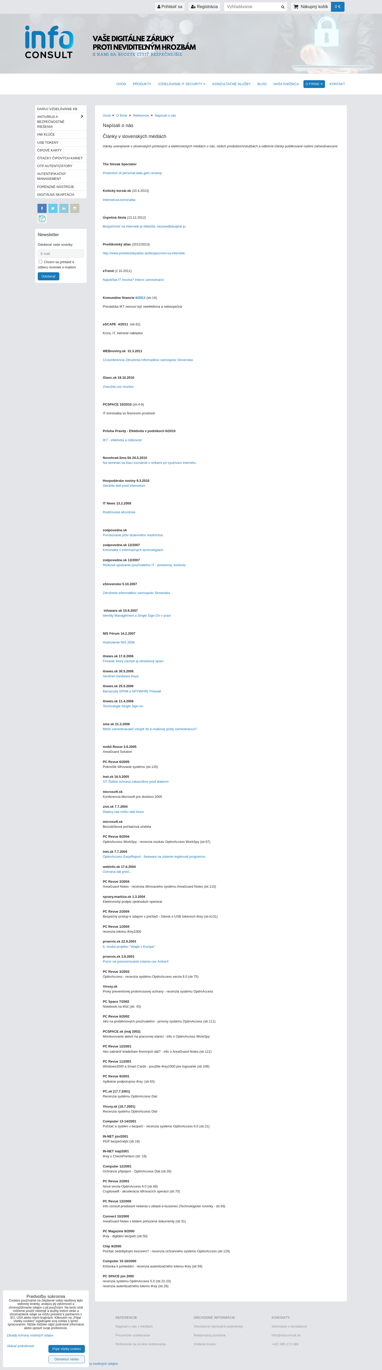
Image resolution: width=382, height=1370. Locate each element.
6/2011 (140, 298)
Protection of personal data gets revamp (132, 173)
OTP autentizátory (54, 166)
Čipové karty (49, 150)
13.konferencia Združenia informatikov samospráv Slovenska (148, 360)
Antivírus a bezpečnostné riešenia (62, 122)
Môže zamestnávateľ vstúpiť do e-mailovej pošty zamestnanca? (150, 729)
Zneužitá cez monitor (118, 387)
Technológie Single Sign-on (123, 706)
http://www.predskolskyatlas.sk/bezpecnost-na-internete (144, 253)
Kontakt (337, 84)
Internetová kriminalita (119, 200)
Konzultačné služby (231, 84)
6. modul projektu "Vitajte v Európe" (129, 947)
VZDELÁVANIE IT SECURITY (182, 84)
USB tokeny (48, 142)
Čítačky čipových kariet (59, 158)
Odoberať (48, 276)
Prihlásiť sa (169, 6)
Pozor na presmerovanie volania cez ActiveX (136, 961)
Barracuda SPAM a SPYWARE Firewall (132, 691)
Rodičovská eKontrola (119, 512)
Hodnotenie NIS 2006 (119, 642)
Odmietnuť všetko (66, 1359)
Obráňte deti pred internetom (124, 486)
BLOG (262, 84)
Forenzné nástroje (55, 187)
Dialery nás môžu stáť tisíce (123, 812)
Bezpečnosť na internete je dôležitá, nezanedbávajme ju (144, 226)
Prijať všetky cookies (66, 1349)
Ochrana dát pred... (117, 872)
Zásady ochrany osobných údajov (93, 1364)
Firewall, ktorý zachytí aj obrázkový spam (133, 661)
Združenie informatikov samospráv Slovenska (136, 593)
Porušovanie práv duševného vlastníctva (133, 535)
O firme (314, 84)
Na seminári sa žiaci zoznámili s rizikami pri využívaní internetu (149, 463)
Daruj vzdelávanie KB (57, 109)
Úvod (121, 84)
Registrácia (204, 6)
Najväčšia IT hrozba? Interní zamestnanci (133, 280)
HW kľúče (46, 134)
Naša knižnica (286, 84)
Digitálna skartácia (55, 195)
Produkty (142, 84)
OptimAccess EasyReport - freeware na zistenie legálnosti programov (154, 856)
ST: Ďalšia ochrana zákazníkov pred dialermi (136, 782)
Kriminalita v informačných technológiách (133, 550)
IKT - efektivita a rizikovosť (122, 440)
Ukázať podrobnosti (20, 1346)
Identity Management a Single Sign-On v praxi (137, 615)
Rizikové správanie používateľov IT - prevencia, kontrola (144, 565)
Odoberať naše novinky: (55, 245)
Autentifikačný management (51, 176)
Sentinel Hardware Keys (120, 676)
